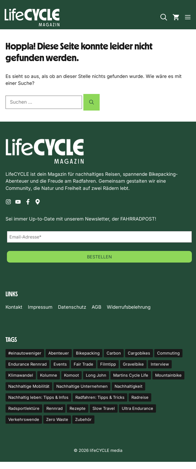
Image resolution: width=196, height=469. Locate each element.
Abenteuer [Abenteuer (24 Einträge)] (58, 353)
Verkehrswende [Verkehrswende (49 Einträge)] (23, 419)
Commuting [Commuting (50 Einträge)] (168, 353)
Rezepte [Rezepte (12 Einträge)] (78, 408)
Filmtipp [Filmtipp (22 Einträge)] (108, 364)
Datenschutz (72, 307)
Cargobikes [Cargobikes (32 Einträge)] (139, 353)
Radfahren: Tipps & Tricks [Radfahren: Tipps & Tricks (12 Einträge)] (100, 397)
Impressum (40, 307)
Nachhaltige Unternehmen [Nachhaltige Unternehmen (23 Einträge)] (82, 386)
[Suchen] (91, 102)
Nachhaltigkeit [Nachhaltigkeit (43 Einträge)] (128, 386)
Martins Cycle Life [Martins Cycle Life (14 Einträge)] (130, 375)
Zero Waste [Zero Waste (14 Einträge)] (57, 419)
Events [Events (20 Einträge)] (60, 364)
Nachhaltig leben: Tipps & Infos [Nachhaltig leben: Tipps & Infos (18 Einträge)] (38, 397)
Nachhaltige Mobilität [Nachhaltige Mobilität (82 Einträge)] (28, 386)
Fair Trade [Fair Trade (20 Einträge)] (83, 364)
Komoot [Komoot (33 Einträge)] (71, 375)
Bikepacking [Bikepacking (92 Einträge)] (88, 353)
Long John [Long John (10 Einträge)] (96, 375)
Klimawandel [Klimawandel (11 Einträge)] (20, 375)
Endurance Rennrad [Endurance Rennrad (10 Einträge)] (27, 364)
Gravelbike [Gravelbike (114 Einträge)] (133, 364)
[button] (164, 17)
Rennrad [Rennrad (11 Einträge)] (54, 408)
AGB (96, 307)
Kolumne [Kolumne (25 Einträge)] (48, 375)
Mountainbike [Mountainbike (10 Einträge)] (168, 375)
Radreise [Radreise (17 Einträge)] (140, 397)
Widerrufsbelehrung (128, 307)
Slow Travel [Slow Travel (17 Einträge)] (103, 408)
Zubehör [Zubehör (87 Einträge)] (83, 419)
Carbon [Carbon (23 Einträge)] (114, 353)
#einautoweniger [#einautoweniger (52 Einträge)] (24, 353)
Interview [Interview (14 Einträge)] (160, 364)
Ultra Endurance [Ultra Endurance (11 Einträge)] (137, 408)
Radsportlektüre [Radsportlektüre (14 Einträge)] (23, 408)
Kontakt (14, 307)
